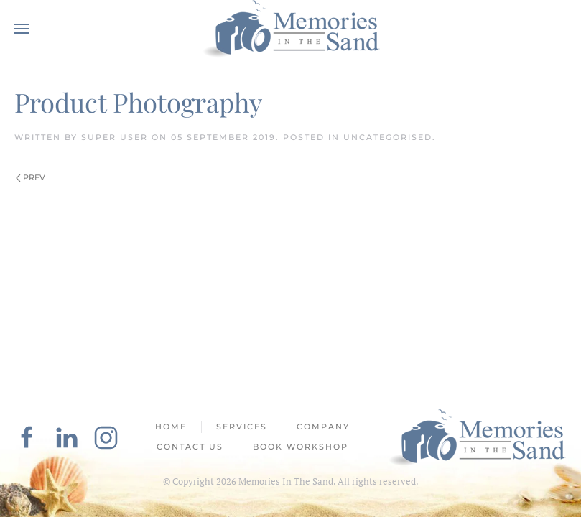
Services (241, 426)
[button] (21, 28)
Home (171, 426)
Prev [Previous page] (30, 177)
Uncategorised (387, 137)
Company (323, 426)
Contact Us (190, 447)
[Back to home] (291, 28)
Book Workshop (300, 447)
